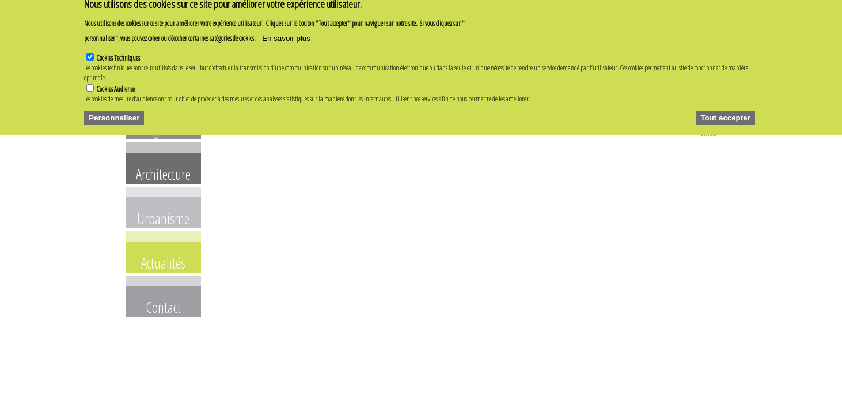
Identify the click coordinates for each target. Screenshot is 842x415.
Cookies (708, 133)
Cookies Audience (116, 80)
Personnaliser (114, 109)
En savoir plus (286, 29)
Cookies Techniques (118, 49)
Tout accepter (725, 109)
